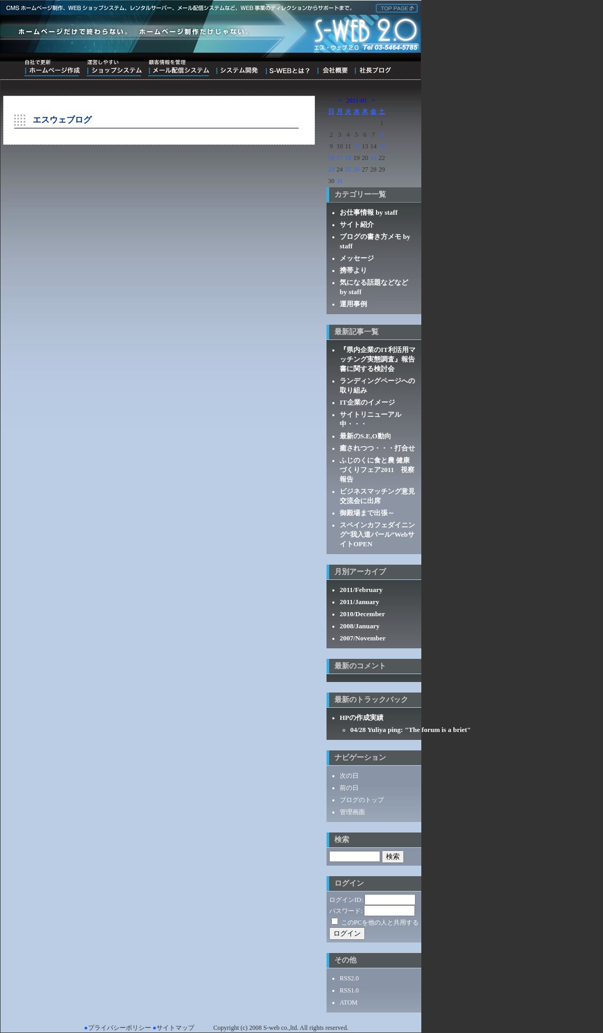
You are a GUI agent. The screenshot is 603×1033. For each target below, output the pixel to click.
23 (331, 169)
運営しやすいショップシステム (114, 67)
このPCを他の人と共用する (380, 922)
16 (331, 158)
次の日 (349, 775)
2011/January (359, 602)
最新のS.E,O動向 (365, 436)
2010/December (362, 614)
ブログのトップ (362, 800)
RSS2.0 (349, 978)
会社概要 (332, 67)
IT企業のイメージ (367, 402)
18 (348, 158)
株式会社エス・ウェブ (395, 7)
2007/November (362, 638)
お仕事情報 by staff (369, 212)
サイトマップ (175, 1027)
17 (340, 158)
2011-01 (356, 100)
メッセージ (357, 258)
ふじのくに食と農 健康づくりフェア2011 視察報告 (377, 469)
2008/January (360, 626)
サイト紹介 (357, 224)
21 (373, 158)
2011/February (361, 590)
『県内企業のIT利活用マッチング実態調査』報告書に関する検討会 (378, 359)
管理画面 (352, 812)
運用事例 (353, 304)
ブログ (372, 67)
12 (356, 146)
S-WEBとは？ (287, 67)
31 (340, 181)
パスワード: (345, 911)
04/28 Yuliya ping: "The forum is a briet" (410, 730)
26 (356, 169)
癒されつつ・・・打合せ (377, 448)
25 (348, 169)
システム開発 (237, 67)
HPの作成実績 (361, 717)
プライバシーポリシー (119, 1027)
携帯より (353, 270)
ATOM (349, 1002)
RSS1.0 (349, 990)
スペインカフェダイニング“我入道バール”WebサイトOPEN (377, 534)
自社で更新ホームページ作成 (52, 67)
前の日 (349, 787)
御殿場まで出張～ (367, 513)
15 (382, 146)
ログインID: (346, 900)
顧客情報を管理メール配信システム (178, 67)
